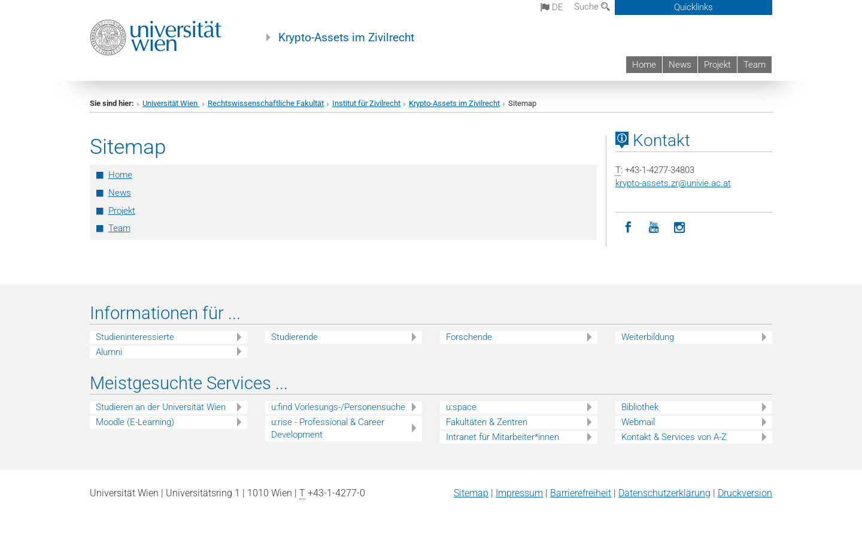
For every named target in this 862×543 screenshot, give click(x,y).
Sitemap (471, 493)
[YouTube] (654, 228)
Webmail (638, 422)
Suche (592, 6)
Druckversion (745, 493)
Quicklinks (693, 7)
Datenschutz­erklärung (664, 493)
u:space (461, 407)
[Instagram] (680, 228)
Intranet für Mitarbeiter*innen (502, 437)
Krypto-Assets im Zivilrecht (346, 37)
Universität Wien (170, 103)
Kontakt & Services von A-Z (674, 437)
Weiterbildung (647, 337)
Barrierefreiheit (580, 493)
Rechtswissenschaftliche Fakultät (266, 103)
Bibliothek (639, 407)
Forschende (469, 337)
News (680, 64)
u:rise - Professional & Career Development (327, 428)
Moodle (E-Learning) (135, 422)
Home (644, 64)
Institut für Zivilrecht (366, 103)
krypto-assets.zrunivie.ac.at (673, 183)
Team (754, 64)
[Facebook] (628, 228)
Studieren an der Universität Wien (161, 407)
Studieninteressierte (135, 337)
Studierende (294, 337)
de (552, 7)
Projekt (717, 64)
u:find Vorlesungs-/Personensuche (338, 407)
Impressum (519, 493)
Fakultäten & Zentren (486, 422)
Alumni (109, 352)
